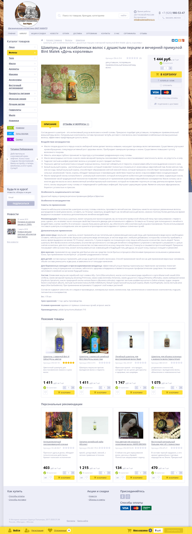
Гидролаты (22, 109)
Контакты (105, 33)
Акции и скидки (38, 33)
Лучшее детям (17, 104)
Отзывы (143, 33)
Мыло (12, 115)
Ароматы (22, 68)
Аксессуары (22, 79)
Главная (11, 33)
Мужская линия (22, 98)
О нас (116, 33)
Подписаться (21, 203)
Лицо (22, 47)
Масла (22, 63)
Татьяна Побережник (21, 149)
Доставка (77, 33)
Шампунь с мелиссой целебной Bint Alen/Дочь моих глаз (94, 357)
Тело (22, 58)
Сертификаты (130, 33)
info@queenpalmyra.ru (144, 19)
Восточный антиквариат (16, 86)
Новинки (14, 120)
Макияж (22, 74)
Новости (54, 33)
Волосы (22, 52)
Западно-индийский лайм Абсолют (91, 443)
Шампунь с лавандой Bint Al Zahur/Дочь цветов (56, 357)
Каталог (23, 33)
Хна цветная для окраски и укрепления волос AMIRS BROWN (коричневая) (130, 444)
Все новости (12, 242)
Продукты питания (22, 93)
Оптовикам (91, 33)
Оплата (66, 33)
